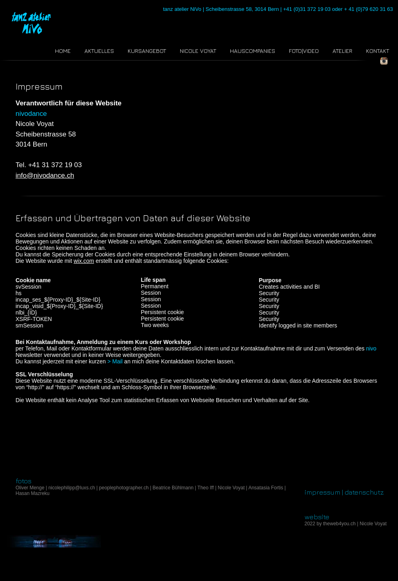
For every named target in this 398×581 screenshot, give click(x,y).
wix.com (84, 261)
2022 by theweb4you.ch (330, 523)
